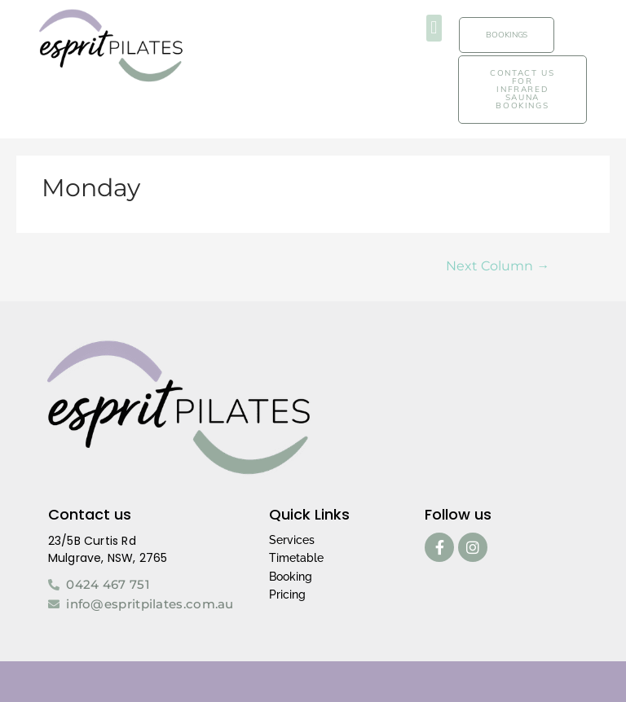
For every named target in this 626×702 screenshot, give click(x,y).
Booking (290, 576)
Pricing (287, 594)
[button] (434, 28)
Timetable (296, 557)
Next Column (497, 266)
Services (292, 539)
